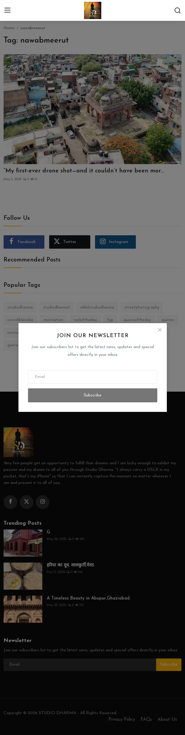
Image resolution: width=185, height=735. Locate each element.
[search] (177, 10)
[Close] (159, 330)
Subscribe (92, 395)
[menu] (7, 10)
